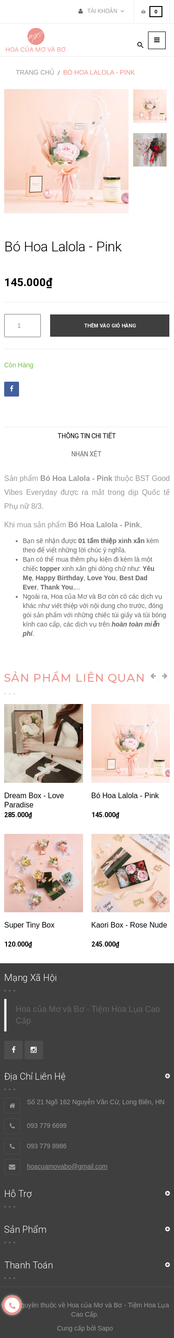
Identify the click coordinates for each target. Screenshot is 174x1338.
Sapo (105, 1328)
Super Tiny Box (29, 925)
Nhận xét (86, 454)
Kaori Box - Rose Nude (129, 925)
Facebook (11, 388)
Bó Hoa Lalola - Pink (125, 796)
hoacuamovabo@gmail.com (67, 1166)
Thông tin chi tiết (87, 436)
